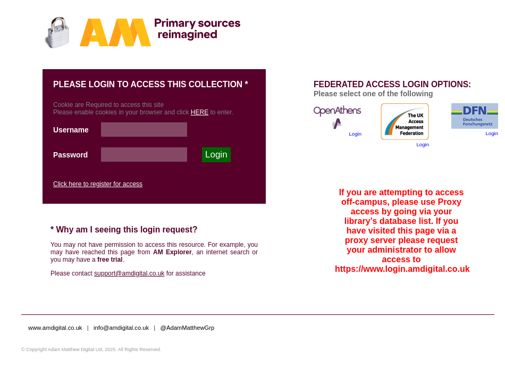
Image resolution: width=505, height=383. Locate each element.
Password (70, 155)
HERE (199, 112)
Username (71, 130)
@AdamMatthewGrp (188, 327)
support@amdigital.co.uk (129, 273)
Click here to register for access (97, 184)
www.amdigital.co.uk (55, 327)
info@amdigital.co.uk (122, 327)
